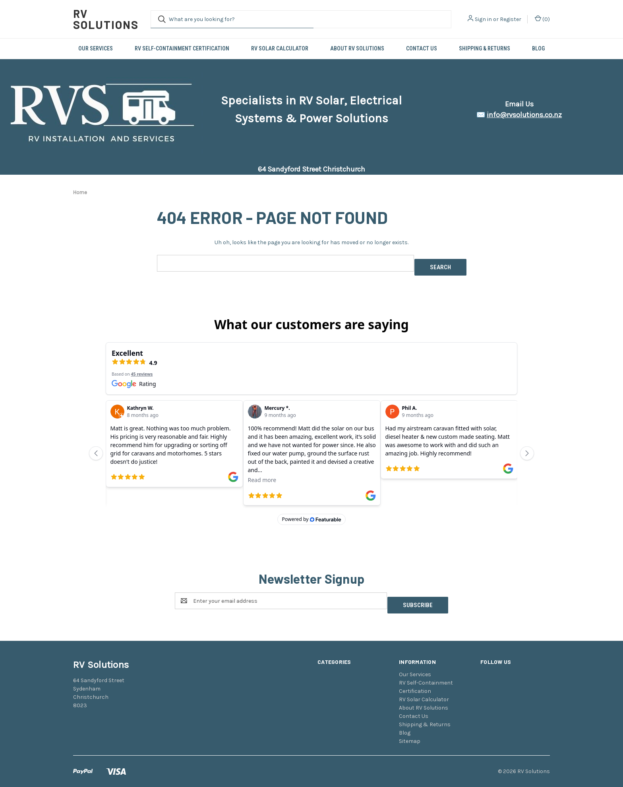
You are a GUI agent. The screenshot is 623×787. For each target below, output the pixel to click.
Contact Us (421, 48)
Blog (538, 48)
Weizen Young (534, 767)
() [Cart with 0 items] (542, 19)
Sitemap (409, 708)
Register (510, 19)
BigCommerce (114, 767)
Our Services (95, 48)
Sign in (483, 19)
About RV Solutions (357, 48)
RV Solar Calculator (279, 48)
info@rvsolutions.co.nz (524, 114)
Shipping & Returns (484, 48)
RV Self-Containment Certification (182, 48)
